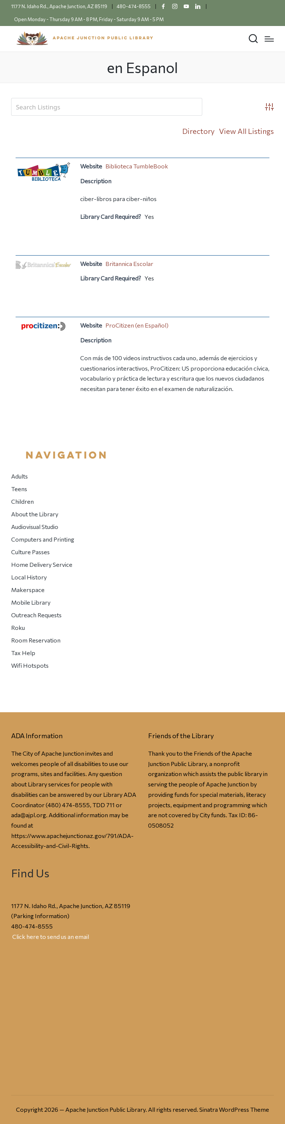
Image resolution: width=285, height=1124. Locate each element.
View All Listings (246, 130)
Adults (19, 476)
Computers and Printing (42, 539)
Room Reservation (35, 640)
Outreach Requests (36, 614)
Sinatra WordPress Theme (234, 1109)
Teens (19, 488)
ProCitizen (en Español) (136, 325)
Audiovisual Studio (34, 526)
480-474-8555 (32, 926)
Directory (198, 130)
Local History (29, 577)
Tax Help (23, 652)
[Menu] (269, 39)
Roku (18, 627)
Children (22, 501)
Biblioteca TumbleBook (136, 166)
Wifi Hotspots (30, 665)
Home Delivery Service (41, 564)
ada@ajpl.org (28, 814)
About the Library (34, 513)
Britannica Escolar (129, 263)
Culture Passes (30, 551)
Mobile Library (30, 602)
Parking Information (40, 915)
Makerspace (28, 589)
